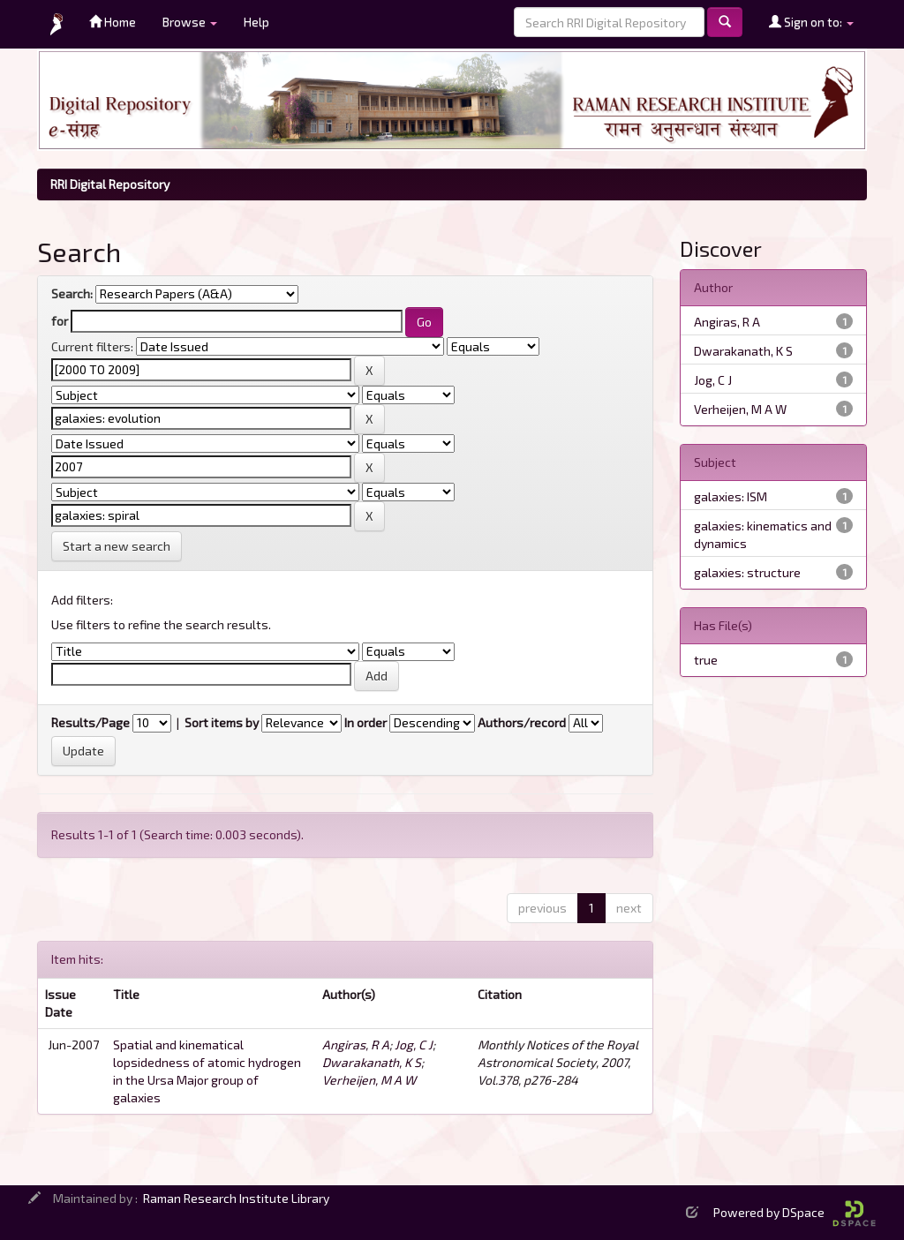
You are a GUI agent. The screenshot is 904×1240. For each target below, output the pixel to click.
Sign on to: (811, 21)
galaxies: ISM (730, 496)
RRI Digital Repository (110, 184)
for (59, 320)
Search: (72, 293)
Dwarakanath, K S (371, 1062)
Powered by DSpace (794, 1212)
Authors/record (522, 722)
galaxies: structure (747, 572)
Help (256, 21)
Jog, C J (414, 1044)
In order (365, 722)
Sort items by (222, 722)
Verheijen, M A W (369, 1079)
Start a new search (116, 545)
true (706, 659)
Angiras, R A (355, 1044)
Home (112, 21)
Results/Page (90, 722)
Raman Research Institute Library (236, 1198)
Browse (189, 21)
